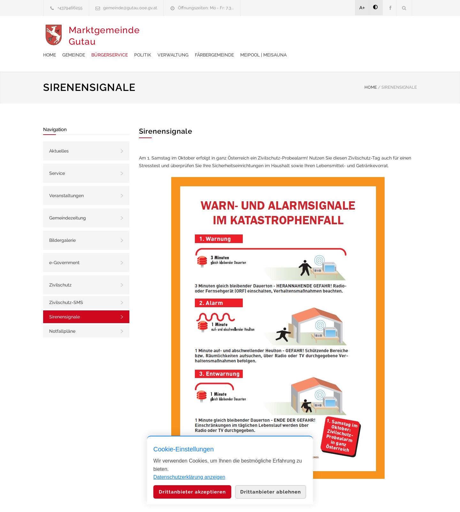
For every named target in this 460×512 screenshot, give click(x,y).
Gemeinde (176, 35)
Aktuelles (59, 134)
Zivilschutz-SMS (66, 286)
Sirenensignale (64, 300)
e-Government (64, 246)
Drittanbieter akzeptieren (192, 492)
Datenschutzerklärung (313, 498)
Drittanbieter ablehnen (270, 492)
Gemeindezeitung (67, 201)
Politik (244, 35)
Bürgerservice (212, 35)
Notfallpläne (62, 315)
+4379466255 (69, 7)
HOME (370, 71)
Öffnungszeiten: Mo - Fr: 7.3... (206, 7)
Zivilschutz (60, 268)
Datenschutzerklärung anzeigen (189, 477)
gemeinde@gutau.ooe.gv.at (130, 7)
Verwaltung (275, 35)
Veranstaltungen (66, 179)
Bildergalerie (62, 224)
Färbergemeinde (316, 35)
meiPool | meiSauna (365, 35)
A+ (362, 7)
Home (151, 35)
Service (57, 157)
